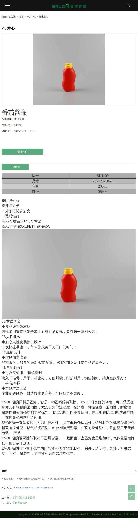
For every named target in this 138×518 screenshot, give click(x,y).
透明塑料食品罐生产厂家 (32, 478)
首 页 (21, 16)
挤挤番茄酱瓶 (19, 503)
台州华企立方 (129, 514)
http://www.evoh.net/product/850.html (33, 487)
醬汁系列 (43, 16)
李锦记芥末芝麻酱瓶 (23, 497)
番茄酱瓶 (8, 478)
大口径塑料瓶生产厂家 (62, 478)
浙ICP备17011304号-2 (101, 514)
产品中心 (31, 16)
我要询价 (22, 151)
